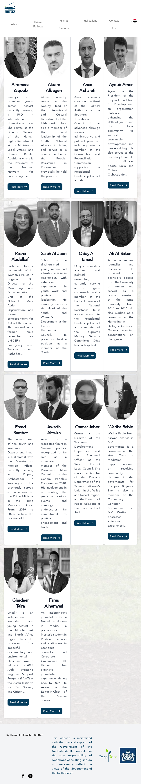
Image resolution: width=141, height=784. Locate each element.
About (15, 24)
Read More (18, 186)
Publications (89, 20)
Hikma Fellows (38, 24)
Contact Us (114, 24)
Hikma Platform (64, 24)
